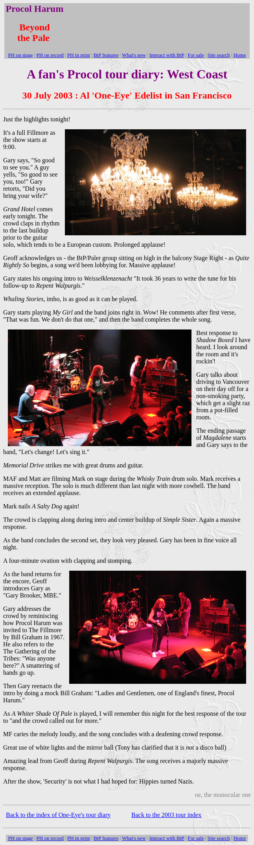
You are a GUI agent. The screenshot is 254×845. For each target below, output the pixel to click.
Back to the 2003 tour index (166, 814)
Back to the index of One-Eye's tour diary (58, 814)
